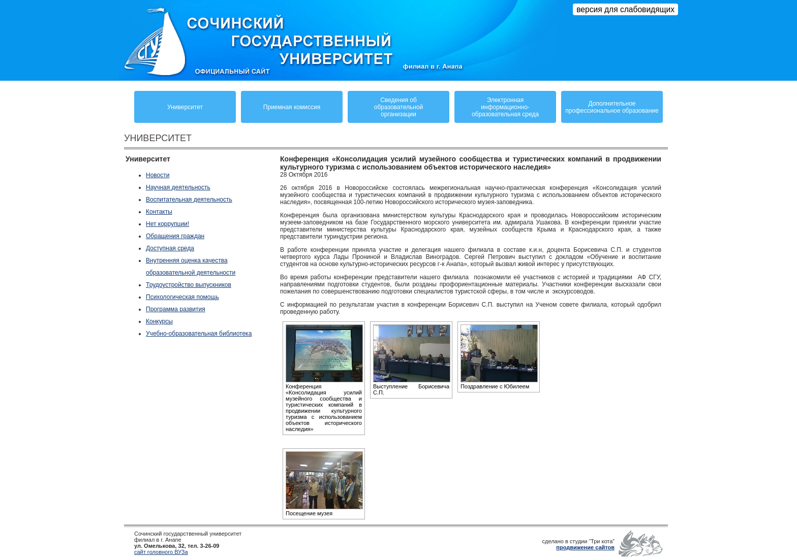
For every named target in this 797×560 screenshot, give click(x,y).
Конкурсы (159, 321)
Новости (157, 175)
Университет (185, 107)
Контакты (159, 211)
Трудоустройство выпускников (188, 284)
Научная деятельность (178, 187)
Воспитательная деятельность (189, 199)
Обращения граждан (175, 236)
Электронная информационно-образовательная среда (505, 107)
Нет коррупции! (167, 223)
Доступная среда (170, 248)
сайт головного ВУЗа (161, 552)
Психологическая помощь (182, 297)
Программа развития (175, 309)
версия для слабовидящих (625, 9)
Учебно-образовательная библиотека (199, 333)
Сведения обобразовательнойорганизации (398, 107)
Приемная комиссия (291, 107)
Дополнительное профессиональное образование (611, 107)
